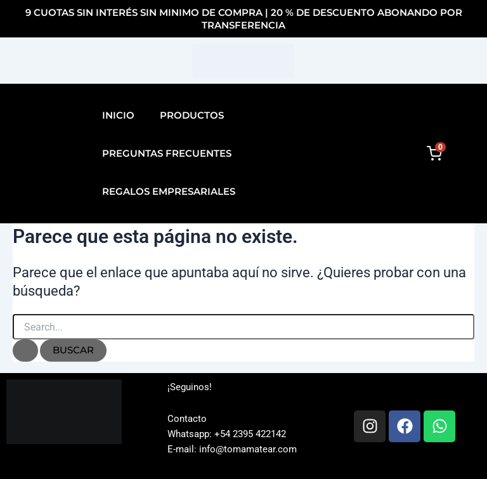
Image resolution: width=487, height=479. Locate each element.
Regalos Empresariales (168, 191)
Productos (192, 115)
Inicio (118, 115)
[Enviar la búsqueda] (25, 350)
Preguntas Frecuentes (166, 153)
